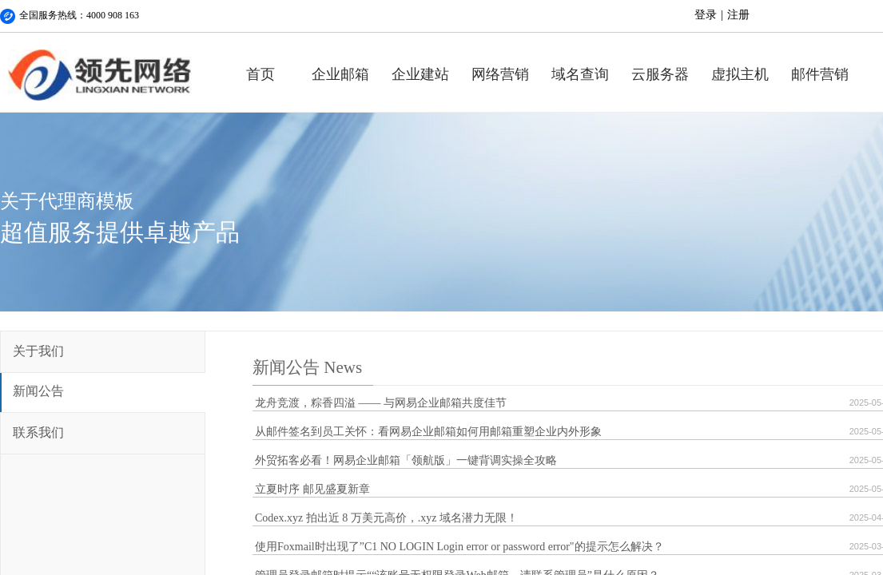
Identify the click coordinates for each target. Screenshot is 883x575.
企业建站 (420, 74)
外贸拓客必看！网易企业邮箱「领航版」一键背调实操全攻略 (406, 460)
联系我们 (38, 432)
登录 (705, 15)
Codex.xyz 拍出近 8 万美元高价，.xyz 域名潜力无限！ (386, 518)
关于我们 (38, 351)
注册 (738, 15)
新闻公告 (38, 391)
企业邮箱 (340, 74)
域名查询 (580, 74)
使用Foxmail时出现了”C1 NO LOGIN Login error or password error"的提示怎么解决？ (459, 547)
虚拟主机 (740, 74)
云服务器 (660, 74)
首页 (260, 74)
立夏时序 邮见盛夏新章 (312, 489)
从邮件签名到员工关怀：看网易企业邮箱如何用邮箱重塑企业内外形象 (428, 432)
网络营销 (500, 74)
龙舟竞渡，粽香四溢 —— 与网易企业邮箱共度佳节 (381, 403)
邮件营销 (820, 74)
